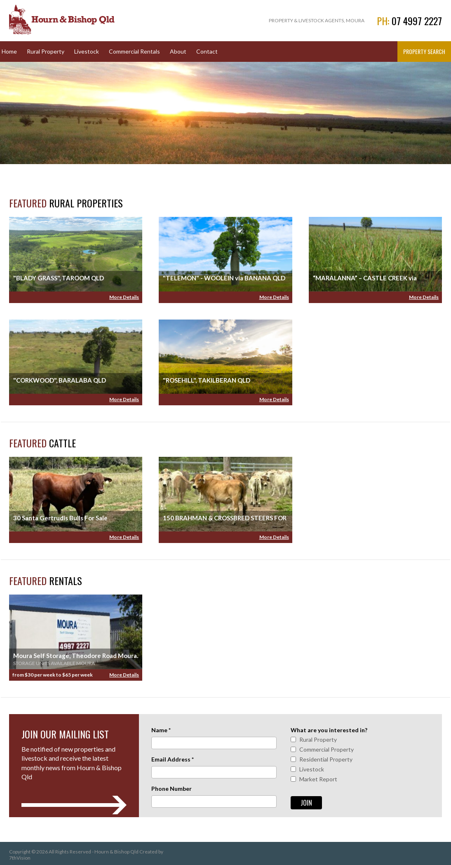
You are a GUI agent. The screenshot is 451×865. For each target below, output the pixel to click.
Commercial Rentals (134, 51)
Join (306, 803)
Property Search (424, 51)
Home (9, 51)
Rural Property (45, 51)
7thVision (20, 858)
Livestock (86, 51)
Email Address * (172, 759)
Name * (161, 729)
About (178, 51)
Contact (207, 51)
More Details (124, 297)
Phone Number (171, 788)
